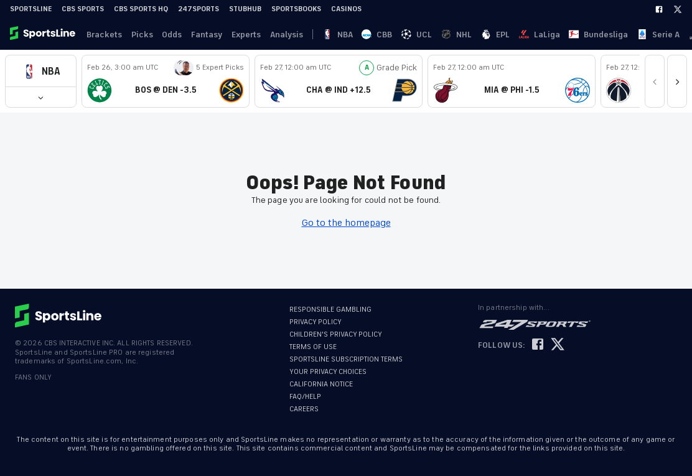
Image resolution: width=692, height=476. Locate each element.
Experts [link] (237, 34)
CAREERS (304, 409)
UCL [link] (362, 34)
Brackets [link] (102, 34)
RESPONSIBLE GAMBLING (330, 309)
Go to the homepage (346, 223)
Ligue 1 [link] (555, 34)
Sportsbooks (296, 9)
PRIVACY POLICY (315, 322)
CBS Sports (83, 9)
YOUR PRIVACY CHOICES (328, 371)
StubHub (245, 9)
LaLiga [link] (434, 34)
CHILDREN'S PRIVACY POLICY (335, 334)
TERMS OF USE (313, 347)
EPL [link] (407, 34)
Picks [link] (138, 34)
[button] (41, 71)
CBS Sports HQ (141, 9)
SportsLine (31, 9)
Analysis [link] (276, 34)
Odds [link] (167, 34)
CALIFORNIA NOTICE (321, 384)
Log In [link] (599, 34)
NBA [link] (316, 34)
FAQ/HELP (305, 396)
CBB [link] (339, 34)
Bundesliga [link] (477, 34)
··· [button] (581, 34)
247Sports (198, 9)
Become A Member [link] (655, 34)
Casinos (346, 9)
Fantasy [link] (199, 34)
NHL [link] (385, 34)
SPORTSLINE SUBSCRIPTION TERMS (346, 359)
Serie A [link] (520, 34)
